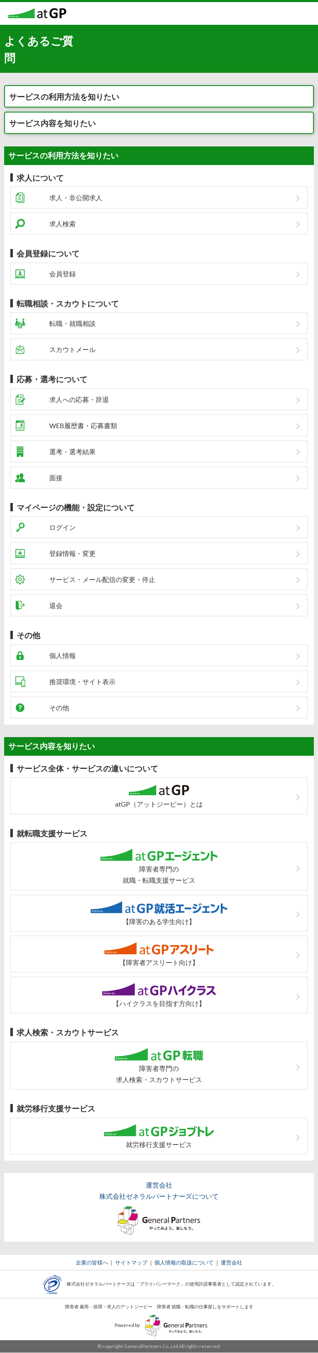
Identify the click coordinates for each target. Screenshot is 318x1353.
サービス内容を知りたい (52, 123)
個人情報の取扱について (184, 1262)
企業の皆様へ (92, 1262)
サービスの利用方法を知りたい (64, 96)
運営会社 (231, 1262)
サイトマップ (131, 1262)
